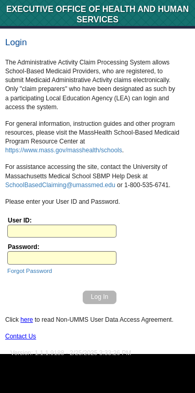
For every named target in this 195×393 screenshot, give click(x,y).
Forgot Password (29, 271)
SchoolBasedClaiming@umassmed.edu (60, 185)
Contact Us (20, 336)
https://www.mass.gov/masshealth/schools (63, 150)
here (26, 319)
